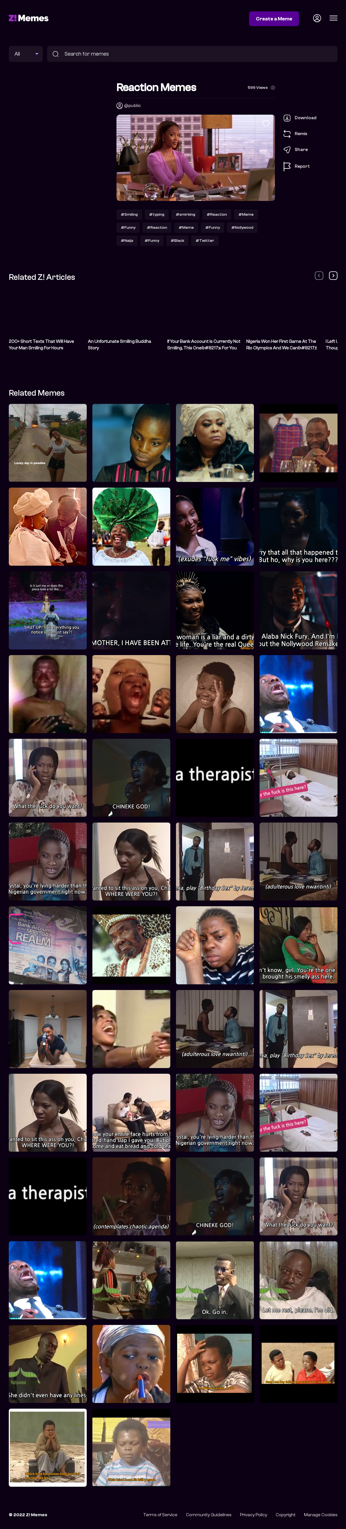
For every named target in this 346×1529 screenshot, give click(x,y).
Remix (295, 134)
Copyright (286, 1514)
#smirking (185, 214)
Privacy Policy (253, 1514)
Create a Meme (274, 19)
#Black (177, 240)
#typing (156, 214)
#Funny (128, 227)
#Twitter (205, 240)
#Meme (246, 214)
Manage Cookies (320, 1514)
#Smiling (129, 214)
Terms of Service (160, 1514)
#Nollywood (242, 227)
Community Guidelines (209, 1514)
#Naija (127, 240)
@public (132, 105)
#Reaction (217, 214)
